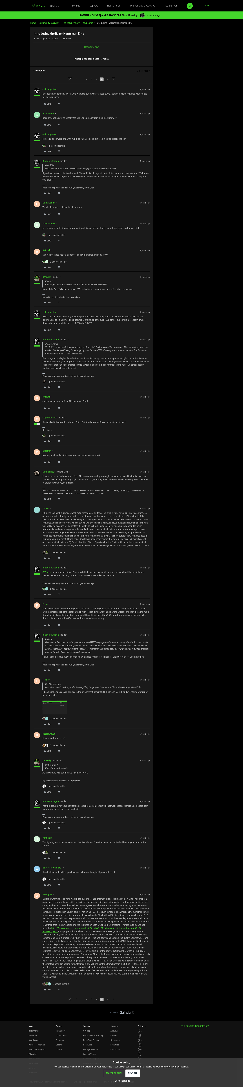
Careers (113, 1035)
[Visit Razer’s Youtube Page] (140, 1050)
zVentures (114, 1044)
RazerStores (34, 1031)
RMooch (46, 250)
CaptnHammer (49, 417)
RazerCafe (33, 1035)
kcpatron (46, 450)
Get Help (86, 1031)
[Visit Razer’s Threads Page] (140, 1040)
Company (114, 1026)
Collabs (59, 1049)
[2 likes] (54, 261)
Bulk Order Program (37, 1049)
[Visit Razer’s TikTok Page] (140, 1054)
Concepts (60, 1040)
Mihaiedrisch (48, 471)
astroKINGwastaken (52, 867)
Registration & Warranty (93, 1035)
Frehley (46, 604)
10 (106, 79)
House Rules (114, 6)
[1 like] (53, 145)
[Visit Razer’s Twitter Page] (140, 1045)
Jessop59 (47, 894)
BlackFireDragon (50, 160)
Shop (31, 1026)
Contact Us (115, 1049)
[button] (205, 6)
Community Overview (49, 22)
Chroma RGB (61, 1035)
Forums (76, 6)
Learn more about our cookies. (174, 1066)
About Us (114, 1031)
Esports (59, 1044)
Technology (60, 1031)
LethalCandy (48, 202)
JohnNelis (47, 837)
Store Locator (34, 1040)
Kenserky (46, 276)
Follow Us (142, 1026)
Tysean (45, 508)
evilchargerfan (49, 89)
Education (33, 1054)
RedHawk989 (48, 733)
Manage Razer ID (90, 1049)
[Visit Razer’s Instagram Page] (140, 1036)
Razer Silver (170, 6)
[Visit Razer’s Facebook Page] (140, 1031)
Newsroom (114, 1040)
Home (33, 22)
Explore (59, 1026)
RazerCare (87, 1044)
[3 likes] (55, 983)
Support (94, 6)
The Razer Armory (71, 22)
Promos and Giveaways (142, 6)
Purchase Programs (37, 1044)
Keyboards (88, 22)
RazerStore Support (91, 1040)
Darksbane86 (48, 223)
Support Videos (89, 1054)
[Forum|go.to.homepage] (46, 6)
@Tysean (46, 572)
